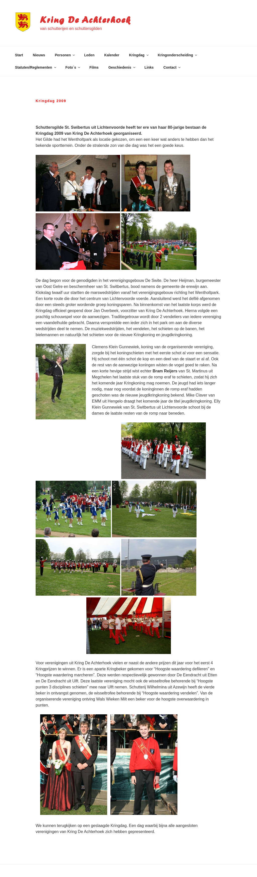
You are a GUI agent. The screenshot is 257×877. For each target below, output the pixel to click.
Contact (172, 67)
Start (19, 55)
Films (94, 67)
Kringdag (139, 55)
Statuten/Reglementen (36, 67)
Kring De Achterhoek (85, 20)
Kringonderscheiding (178, 55)
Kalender (111, 55)
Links (149, 67)
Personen (65, 55)
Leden (89, 55)
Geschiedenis (122, 67)
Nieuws (39, 55)
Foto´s (73, 67)
